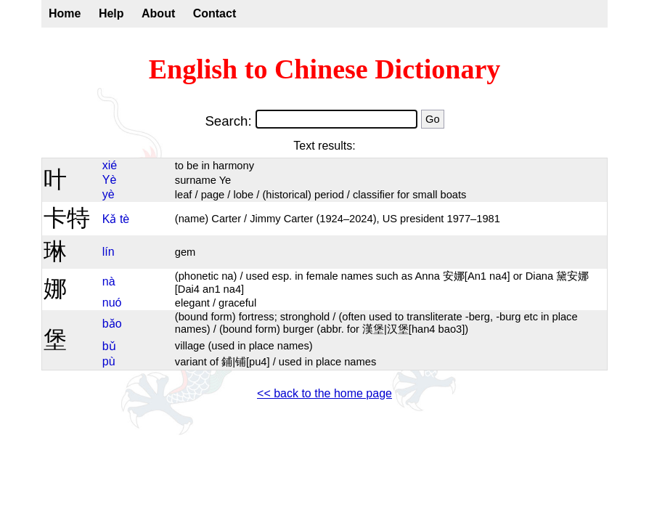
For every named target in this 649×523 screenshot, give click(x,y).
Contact (215, 13)
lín (108, 252)
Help (111, 13)
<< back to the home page (324, 393)
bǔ (109, 346)
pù (108, 361)
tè (124, 219)
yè (108, 194)
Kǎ (109, 219)
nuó (112, 302)
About (158, 13)
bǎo (112, 323)
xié (109, 165)
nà (108, 281)
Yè (109, 180)
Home (65, 13)
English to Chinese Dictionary (325, 69)
